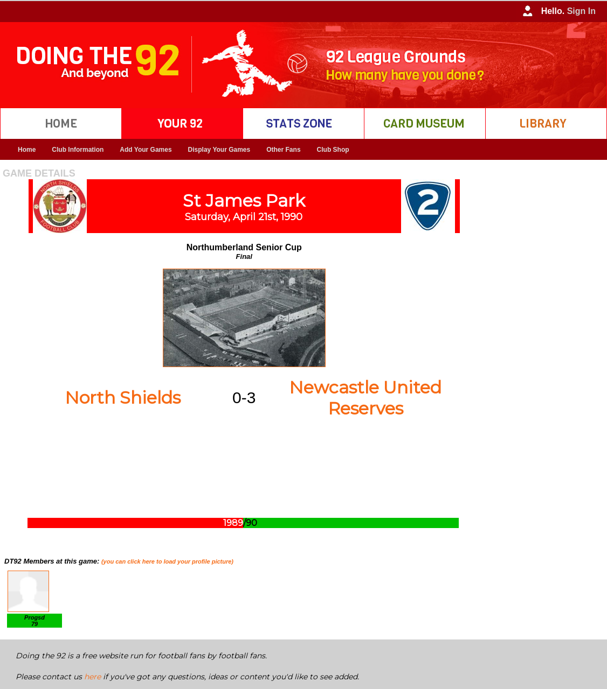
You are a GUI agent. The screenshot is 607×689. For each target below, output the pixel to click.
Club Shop (333, 149)
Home (27, 149)
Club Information (78, 149)
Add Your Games (145, 149)
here (92, 676)
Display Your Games (219, 149)
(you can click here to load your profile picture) (167, 561)
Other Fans (283, 149)
